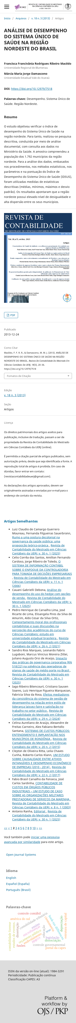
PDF (12, 315)
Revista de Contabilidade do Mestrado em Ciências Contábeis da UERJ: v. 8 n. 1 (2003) (41, 805)
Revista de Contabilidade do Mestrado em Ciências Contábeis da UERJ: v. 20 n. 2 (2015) (39, 743)
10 (34, 828)
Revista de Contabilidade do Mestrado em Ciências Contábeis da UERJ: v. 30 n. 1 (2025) (39, 549)
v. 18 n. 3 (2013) (40, 18)
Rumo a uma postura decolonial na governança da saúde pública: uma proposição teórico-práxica (36, 541)
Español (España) (18, 884)
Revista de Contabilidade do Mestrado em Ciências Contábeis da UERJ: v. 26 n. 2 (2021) (41, 642)
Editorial (40, 811)
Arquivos (21, 18)
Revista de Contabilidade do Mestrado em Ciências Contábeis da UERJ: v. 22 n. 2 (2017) (39, 771)
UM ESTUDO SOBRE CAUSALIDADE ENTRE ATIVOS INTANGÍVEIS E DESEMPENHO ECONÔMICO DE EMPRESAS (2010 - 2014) (41, 761)
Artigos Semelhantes (21, 521)
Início (7, 18)
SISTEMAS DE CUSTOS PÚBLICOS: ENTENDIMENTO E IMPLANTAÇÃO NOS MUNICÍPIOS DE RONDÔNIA (41, 735)
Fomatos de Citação (19, 376)
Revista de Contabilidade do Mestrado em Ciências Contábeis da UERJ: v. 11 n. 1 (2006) (41, 582)
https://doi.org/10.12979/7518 (31, 89)
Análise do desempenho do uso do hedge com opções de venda (41, 594)
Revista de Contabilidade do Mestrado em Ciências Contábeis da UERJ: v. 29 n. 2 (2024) (39, 715)
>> (40, 828)
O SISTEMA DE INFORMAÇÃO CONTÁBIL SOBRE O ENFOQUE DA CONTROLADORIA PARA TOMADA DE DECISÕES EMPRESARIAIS (42, 567)
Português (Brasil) (18, 890)
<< (5, 828)
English (11, 878)
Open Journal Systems (21, 854)
